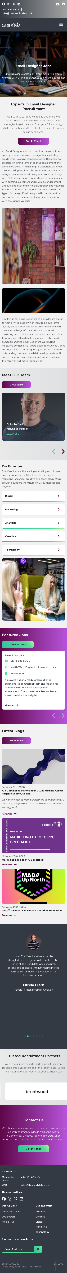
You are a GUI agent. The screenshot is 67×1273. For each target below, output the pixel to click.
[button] (63, 451)
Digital (39, 1221)
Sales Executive (14, 655)
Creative (40, 1216)
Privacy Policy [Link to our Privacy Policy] (8, 1267)
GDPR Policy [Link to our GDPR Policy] (20, 1267)
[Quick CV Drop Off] (57, 4)
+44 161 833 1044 (32, 1177)
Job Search (8, 1216)
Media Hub (8, 1221)
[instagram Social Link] (8, 4)
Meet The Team (11, 1211)
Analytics (41, 1211)
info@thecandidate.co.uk (17, 13)
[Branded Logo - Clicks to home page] (11, 24)
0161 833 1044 (11, 9)
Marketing (41, 1226)
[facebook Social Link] (3, 4)
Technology (42, 1231)
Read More (16, 740)
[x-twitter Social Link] (13, 4)
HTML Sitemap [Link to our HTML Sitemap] (34, 1267)
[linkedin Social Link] (19, 4)
